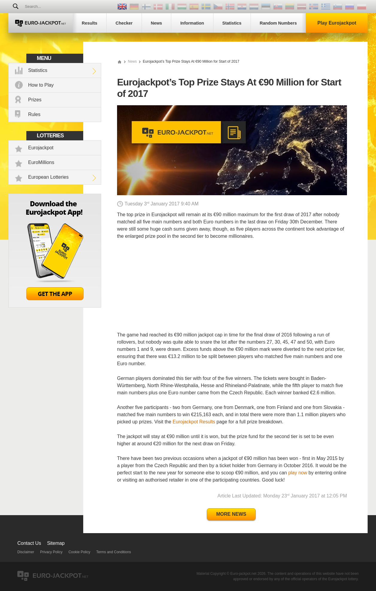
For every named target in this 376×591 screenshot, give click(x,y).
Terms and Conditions (113, 552)
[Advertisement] (232, 289)
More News (231, 514)
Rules (34, 114)
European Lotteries (48, 177)
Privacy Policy (51, 552)
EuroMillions (41, 162)
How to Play (41, 85)
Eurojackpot (41, 147)
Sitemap (56, 543)
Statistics (37, 70)
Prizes (34, 99)
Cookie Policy (79, 552)
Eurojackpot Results (194, 421)
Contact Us (29, 543)
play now (297, 472)
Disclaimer (25, 552)
